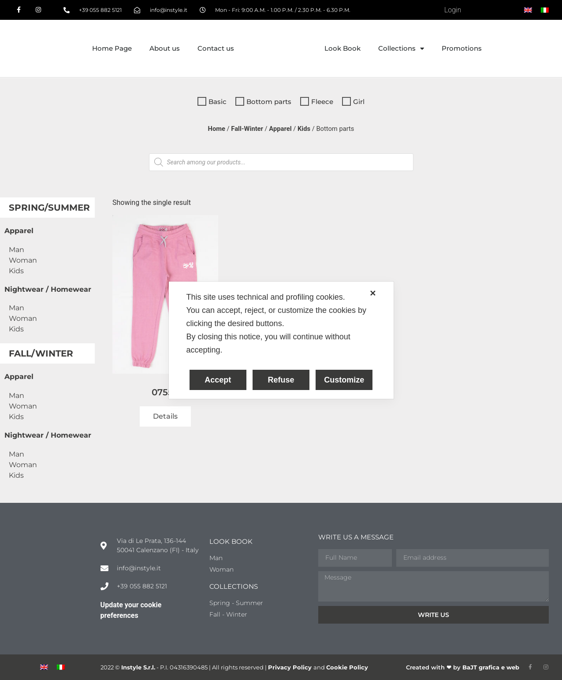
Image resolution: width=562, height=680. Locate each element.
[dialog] (281, 340)
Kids (304, 129)
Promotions (462, 48)
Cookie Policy (347, 667)
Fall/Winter (41, 353)
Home (216, 129)
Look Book (342, 48)
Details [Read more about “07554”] (165, 416)
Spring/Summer (49, 207)
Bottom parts (268, 101)
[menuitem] (528, 10)
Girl (359, 101)
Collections (401, 48)
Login (452, 10)
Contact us (215, 48)
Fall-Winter (247, 129)
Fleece (322, 101)
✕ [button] (372, 293)
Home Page (112, 48)
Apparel (280, 129)
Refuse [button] (281, 379)
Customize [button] (344, 379)
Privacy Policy (290, 667)
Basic (217, 101)
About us (164, 48)
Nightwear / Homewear (47, 289)
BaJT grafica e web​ (490, 667)
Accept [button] (218, 379)
